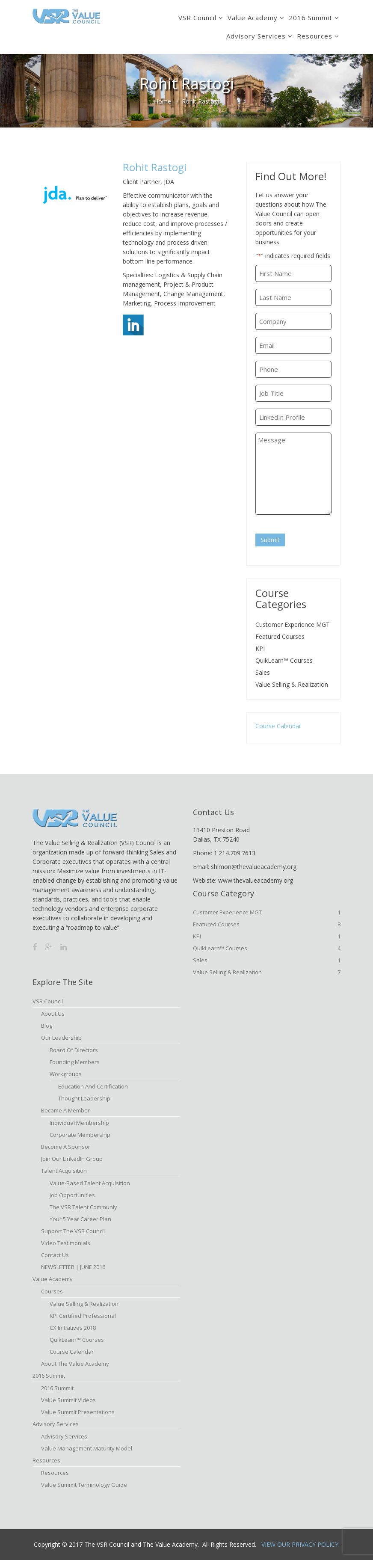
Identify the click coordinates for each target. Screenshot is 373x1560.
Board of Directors (74, 1050)
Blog (46, 1025)
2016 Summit (310, 17)
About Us (53, 1013)
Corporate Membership (80, 1135)
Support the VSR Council (73, 1231)
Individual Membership (79, 1123)
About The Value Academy (75, 1363)
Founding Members (75, 1062)
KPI (260, 648)
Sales (262, 672)
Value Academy (253, 17)
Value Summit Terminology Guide (84, 1485)
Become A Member (65, 1110)
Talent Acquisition (64, 1170)
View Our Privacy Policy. (300, 1544)
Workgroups (66, 1074)
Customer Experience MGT (292, 624)
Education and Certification (93, 1086)
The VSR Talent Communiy (83, 1207)
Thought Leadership (84, 1098)
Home (162, 101)
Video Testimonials (65, 1243)
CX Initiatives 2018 (73, 1328)
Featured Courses (280, 636)
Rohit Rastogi (154, 167)
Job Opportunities (72, 1195)
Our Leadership (61, 1037)
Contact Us (55, 1255)
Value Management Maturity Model (86, 1448)
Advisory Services (256, 36)
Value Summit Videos (68, 1400)
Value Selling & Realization (291, 684)
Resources (314, 36)
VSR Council (197, 17)
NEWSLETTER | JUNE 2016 (73, 1267)
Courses (52, 1291)
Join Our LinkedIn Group (72, 1159)
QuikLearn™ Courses (284, 660)
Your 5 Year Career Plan (80, 1219)
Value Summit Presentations (78, 1412)
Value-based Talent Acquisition (90, 1183)
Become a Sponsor (65, 1147)
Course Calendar (278, 726)
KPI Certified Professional (83, 1316)
